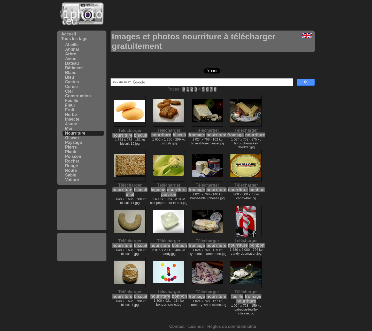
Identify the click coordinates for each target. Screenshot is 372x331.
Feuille (71, 100)
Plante (71, 152)
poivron (168, 194)
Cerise (71, 86)
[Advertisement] (82, 209)
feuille (237, 296)
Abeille (72, 44)
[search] (201, 82)
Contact (177, 326)
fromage (197, 135)
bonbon (257, 190)
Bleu (69, 77)
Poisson (73, 156)
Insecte (72, 119)
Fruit (69, 110)
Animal (72, 49)
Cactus (72, 82)
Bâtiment (74, 68)
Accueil (68, 34)
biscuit (141, 135)
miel (130, 194)
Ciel (69, 91)
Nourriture (75, 133)
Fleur (70, 105)
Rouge (71, 166)
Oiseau (72, 138)
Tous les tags (74, 38)
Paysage (73, 142)
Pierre (71, 147)
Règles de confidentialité (231, 326)
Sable (70, 175)
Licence (196, 326)
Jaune (71, 124)
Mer (68, 128)
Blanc (70, 72)
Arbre (70, 54)
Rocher (72, 161)
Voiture (72, 180)
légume (158, 190)
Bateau (72, 63)
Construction (78, 96)
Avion (70, 58)
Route (71, 170)
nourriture (122, 135)
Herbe (71, 114)
